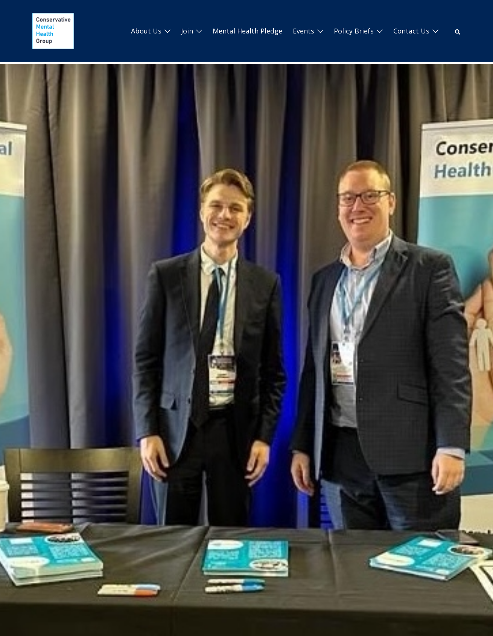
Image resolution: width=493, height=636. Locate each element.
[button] (458, 31)
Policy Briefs (354, 30)
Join (187, 30)
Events (303, 30)
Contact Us (411, 30)
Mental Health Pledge (247, 30)
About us (146, 30)
